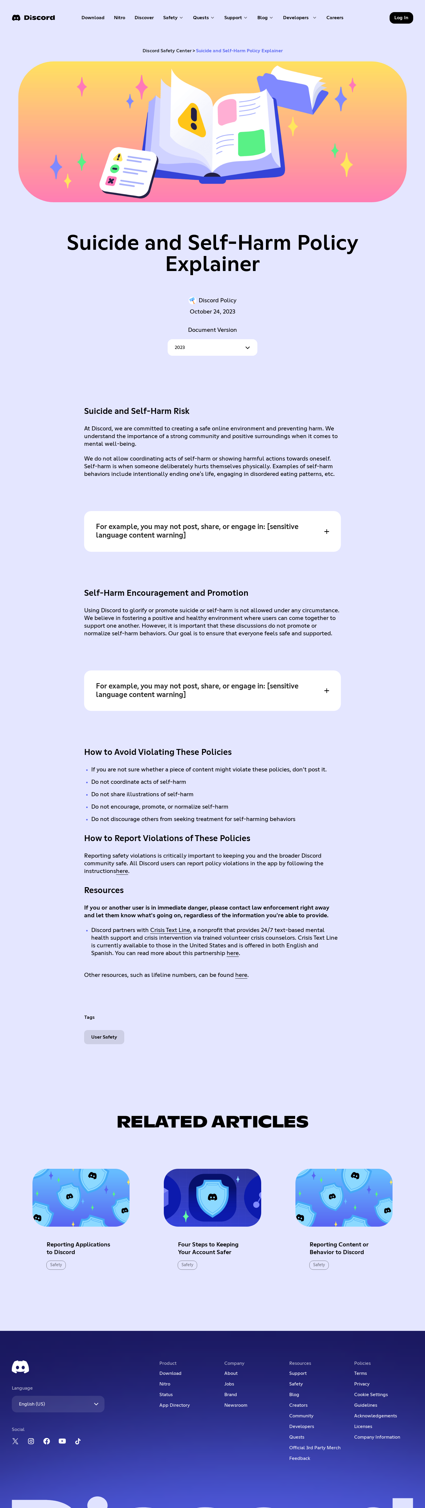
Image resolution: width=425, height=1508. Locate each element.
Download (93, 19)
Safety (296, 1384)
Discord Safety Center (167, 50)
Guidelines (365, 1405)
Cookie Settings (371, 1394)
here (122, 871)
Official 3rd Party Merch (315, 1447)
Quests (296, 1437)
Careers (337, 19)
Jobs (229, 1384)
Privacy (362, 1384)
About (231, 1373)
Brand (230, 1394)
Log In (401, 17)
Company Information (377, 1437)
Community (301, 1416)
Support (298, 1373)
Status (166, 1394)
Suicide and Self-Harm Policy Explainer (239, 50)
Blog (294, 1394)
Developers (301, 1426)
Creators (298, 1405)
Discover (145, 19)
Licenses (363, 1426)
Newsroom (235, 1405)
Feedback (299, 1458)
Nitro (122, 19)
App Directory (174, 1405)
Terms (360, 1373)
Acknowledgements (375, 1416)
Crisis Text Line (170, 930)
